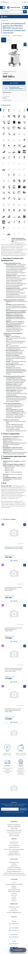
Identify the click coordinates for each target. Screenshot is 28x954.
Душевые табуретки (14, 853)
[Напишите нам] (18, 950)
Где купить (14, 898)
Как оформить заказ (14, 862)
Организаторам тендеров (14, 891)
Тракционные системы (14, 833)
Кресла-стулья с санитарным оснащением (14, 849)
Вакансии (14, 886)
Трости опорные (14, 843)
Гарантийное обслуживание (14, 867)
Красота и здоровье (14, 835)
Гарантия (14, 897)
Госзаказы (14, 893)
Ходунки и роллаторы (14, 847)
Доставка (14, 864)
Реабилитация (14, 828)
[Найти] (25, 11)
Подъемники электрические (14, 854)
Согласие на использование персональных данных (14, 875)
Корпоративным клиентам (14, 889)
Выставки (14, 908)
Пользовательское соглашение (14, 869)
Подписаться (23, 809)
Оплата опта (14, 895)
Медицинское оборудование (14, 824)
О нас (14, 882)
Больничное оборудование (14, 826)
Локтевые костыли (14, 842)
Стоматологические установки (14, 832)
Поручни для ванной (14, 851)
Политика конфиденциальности (14, 871)
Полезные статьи (14, 910)
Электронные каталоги (14, 907)
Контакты (14, 900)
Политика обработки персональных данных (14, 873)
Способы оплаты (14, 865)
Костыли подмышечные (14, 845)
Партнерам (14, 887)
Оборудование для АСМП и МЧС (14, 830)
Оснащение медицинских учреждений (14, 884)
